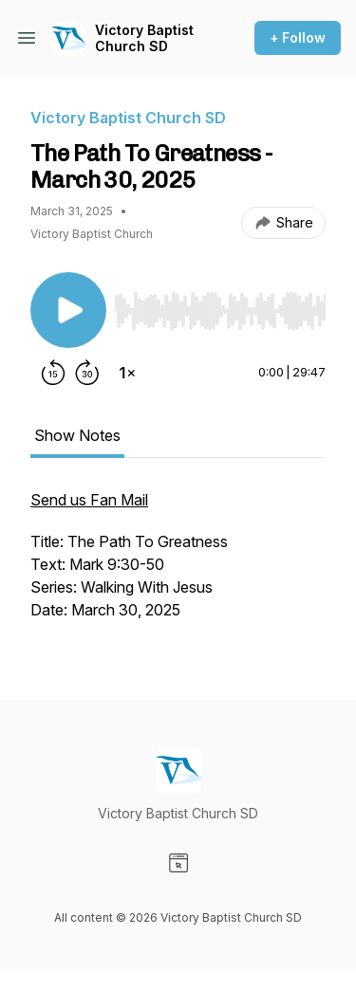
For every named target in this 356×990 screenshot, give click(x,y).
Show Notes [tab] (77, 435)
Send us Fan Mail (89, 499)
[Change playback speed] (127, 372)
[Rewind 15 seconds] (53, 372)
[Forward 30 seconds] (87, 372)
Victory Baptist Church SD (144, 38)
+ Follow (298, 37)
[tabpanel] (178, 564)
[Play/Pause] (68, 310)
